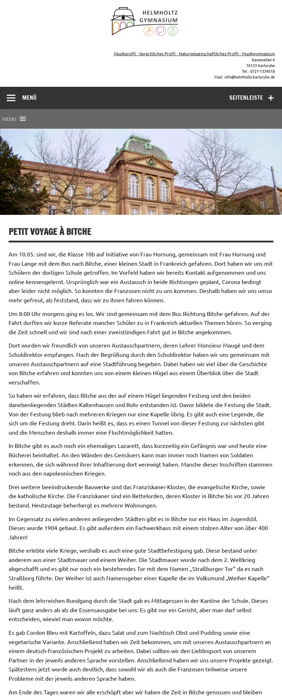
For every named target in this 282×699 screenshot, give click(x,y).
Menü (29, 97)
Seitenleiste (246, 97)
